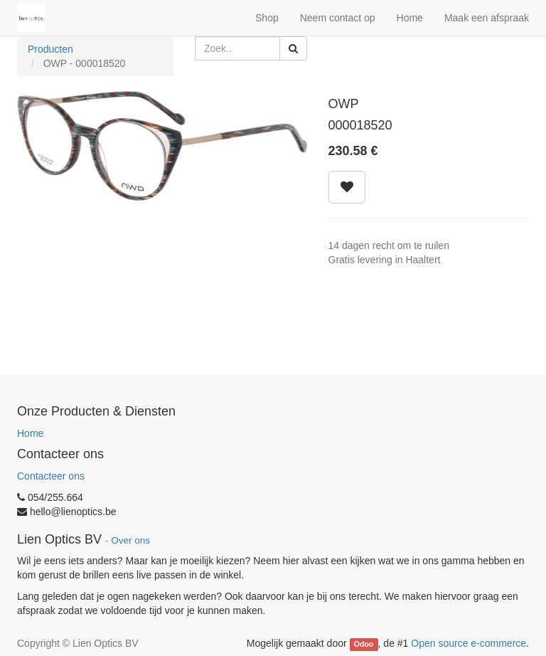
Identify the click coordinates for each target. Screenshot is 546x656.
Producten (50, 49)
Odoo (363, 644)
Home (30, 433)
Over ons (130, 540)
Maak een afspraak (486, 17)
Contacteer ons (51, 476)
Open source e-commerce (468, 643)
